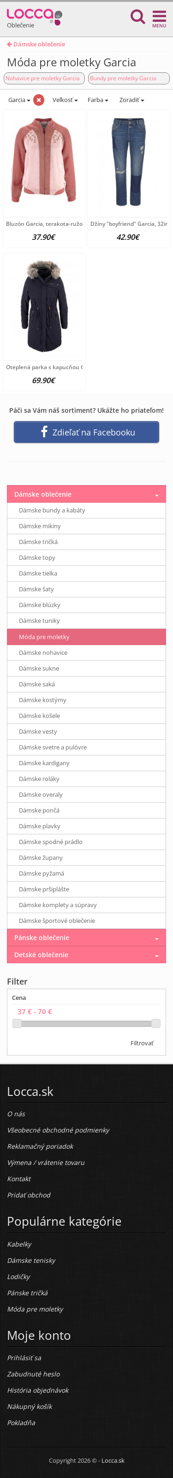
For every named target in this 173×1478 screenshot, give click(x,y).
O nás (16, 1113)
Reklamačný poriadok (40, 1146)
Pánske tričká (27, 1292)
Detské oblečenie (41, 954)
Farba (98, 100)
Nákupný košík (29, 1406)
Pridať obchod (28, 1194)
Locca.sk (113, 1460)
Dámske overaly (41, 794)
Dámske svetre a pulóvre (53, 747)
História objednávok (37, 1390)
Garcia (18, 100)
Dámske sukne (39, 668)
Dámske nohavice (43, 652)
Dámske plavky (39, 826)
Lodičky (18, 1276)
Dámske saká (37, 684)
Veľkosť (64, 100)
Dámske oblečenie (36, 44)
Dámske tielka (38, 573)
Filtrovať (142, 1043)
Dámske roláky (39, 778)
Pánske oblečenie (41, 937)
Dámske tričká (38, 541)
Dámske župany (41, 857)
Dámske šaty (36, 589)
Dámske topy (37, 557)
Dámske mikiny (40, 526)
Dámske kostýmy (42, 700)
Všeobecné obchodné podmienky (58, 1130)
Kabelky (19, 1244)
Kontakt (18, 1178)
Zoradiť (131, 100)
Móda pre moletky (44, 637)
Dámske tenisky (31, 1260)
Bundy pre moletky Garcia (123, 78)
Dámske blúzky (39, 605)
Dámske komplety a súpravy (58, 905)
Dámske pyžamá (41, 873)
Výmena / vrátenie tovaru (45, 1162)
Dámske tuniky (39, 620)
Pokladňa (21, 1422)
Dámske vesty (38, 731)
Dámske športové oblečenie (57, 920)
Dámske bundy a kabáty (52, 510)
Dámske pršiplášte (44, 889)
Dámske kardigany (44, 763)
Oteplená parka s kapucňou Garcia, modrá (62, 367)
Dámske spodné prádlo (51, 842)
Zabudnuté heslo (33, 1373)
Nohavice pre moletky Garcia (43, 78)
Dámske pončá (39, 810)
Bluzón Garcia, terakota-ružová (47, 224)
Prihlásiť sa (24, 1357)
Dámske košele (39, 715)
